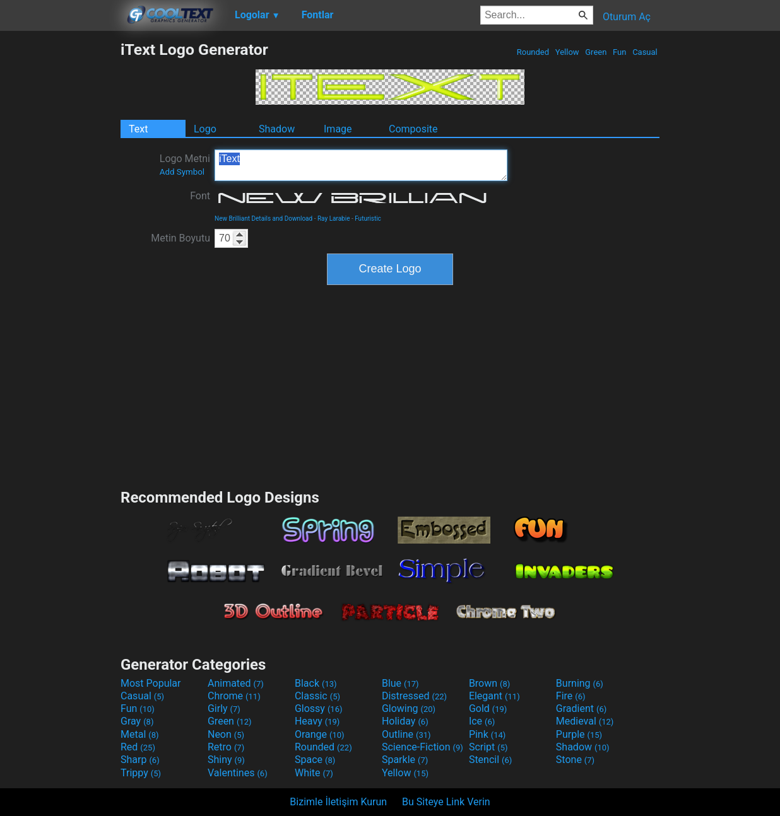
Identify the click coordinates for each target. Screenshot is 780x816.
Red (138, 747)
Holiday (405, 721)
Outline (406, 734)
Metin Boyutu (180, 238)
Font (200, 196)
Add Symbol (182, 172)
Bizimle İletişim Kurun (338, 802)
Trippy (141, 773)
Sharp (140, 760)
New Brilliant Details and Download (263, 218)
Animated (236, 683)
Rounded (533, 52)
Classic (317, 696)
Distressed (414, 696)
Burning (579, 683)
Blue (400, 683)
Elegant (494, 696)
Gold (488, 708)
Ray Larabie (333, 218)
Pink (487, 734)
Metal (140, 734)
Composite (413, 129)
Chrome (234, 696)
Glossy (319, 708)
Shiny (226, 760)
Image (338, 129)
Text (138, 129)
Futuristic (368, 218)
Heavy (317, 721)
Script (488, 747)
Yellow (567, 52)
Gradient (581, 708)
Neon (226, 734)
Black (316, 683)
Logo (205, 129)
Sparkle (405, 760)
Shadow (277, 129)
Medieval (585, 721)
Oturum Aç (627, 17)
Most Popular (151, 683)
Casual (644, 52)
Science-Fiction (422, 747)
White (314, 773)
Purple (579, 734)
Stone (575, 760)
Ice (482, 721)
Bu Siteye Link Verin (446, 802)
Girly (224, 708)
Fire (571, 696)
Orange (320, 734)
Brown (489, 683)
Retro (226, 747)
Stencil (490, 760)
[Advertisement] (59, 229)
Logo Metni (185, 165)
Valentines (238, 773)
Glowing (408, 708)
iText (361, 165)
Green (596, 52)
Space (315, 760)
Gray (137, 721)
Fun (620, 52)
